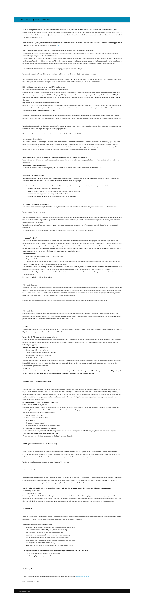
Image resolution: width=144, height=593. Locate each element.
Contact (46, 20)
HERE (58, 45)
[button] (123, 20)
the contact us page (82, 577)
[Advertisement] (89, 10)
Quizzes (36, 20)
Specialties (25, 20)
